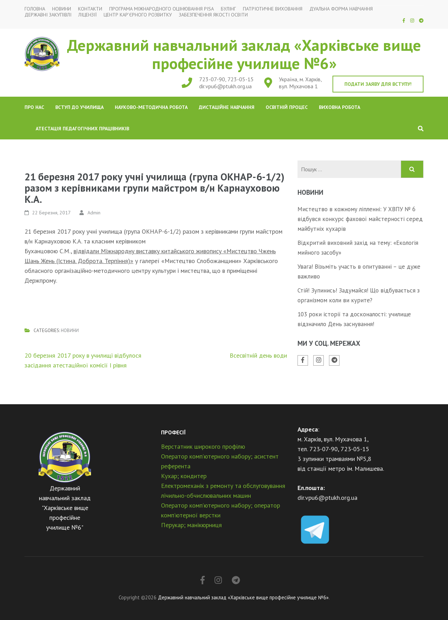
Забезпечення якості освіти (213, 15)
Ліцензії (87, 15)
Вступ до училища (79, 107)
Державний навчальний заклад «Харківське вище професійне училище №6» (244, 54)
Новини (61, 9)
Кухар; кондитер (183, 476)
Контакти (90, 9)
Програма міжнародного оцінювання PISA (161, 9)
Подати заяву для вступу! (378, 84)
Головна (34, 9)
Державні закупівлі (47, 15)
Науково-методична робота (151, 107)
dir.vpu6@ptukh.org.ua (225, 86)
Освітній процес (287, 107)
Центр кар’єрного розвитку (138, 15)
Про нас (34, 107)
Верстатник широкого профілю (203, 446)
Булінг (228, 9)
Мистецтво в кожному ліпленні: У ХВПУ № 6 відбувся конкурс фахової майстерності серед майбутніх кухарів (360, 219)
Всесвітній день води (258, 355)
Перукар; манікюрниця (191, 525)
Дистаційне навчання (226, 107)
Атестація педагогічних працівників (82, 128)
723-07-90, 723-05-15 (226, 79)
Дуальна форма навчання (341, 9)
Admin (94, 212)
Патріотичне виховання (272, 9)
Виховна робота (339, 107)
